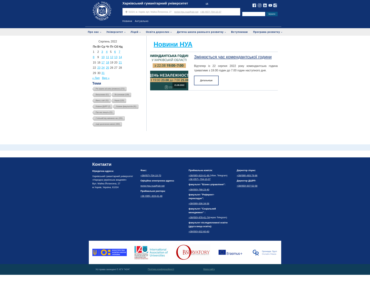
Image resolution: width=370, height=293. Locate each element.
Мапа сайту (209, 269)
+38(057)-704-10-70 (151, 175)
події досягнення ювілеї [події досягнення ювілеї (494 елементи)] (108, 124)
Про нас (93, 32)
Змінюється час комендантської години (233, 56)
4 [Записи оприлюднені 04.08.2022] (107, 51)
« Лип (96, 78)
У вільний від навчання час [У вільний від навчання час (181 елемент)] (109, 118)
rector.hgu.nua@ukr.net (186, 12)
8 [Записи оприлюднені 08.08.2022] (94, 57)
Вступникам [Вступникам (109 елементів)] (122, 95)
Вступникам (239, 32)
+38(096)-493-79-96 (247, 175)
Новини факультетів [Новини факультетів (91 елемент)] (126, 106)
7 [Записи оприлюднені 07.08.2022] (119, 51)
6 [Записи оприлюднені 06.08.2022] (115, 51)
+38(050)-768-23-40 (199, 189)
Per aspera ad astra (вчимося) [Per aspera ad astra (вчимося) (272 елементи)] (110, 89)
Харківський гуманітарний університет (155, 3)
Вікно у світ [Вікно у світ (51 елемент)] (102, 101)
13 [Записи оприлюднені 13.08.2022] (116, 57)
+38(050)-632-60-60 (199, 231)
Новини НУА (173, 44)
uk (207, 3)
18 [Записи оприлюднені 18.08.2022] (107, 62)
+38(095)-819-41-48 (199, 175)
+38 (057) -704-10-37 (200, 179)
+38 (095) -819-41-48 (151, 196)
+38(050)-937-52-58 (247, 186)
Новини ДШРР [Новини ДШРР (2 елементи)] (103, 106)
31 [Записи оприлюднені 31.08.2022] (103, 73)
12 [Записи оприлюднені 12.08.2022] (111, 57)
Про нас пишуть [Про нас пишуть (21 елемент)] (104, 112)
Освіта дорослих (157, 32)
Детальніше (206, 80)
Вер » (105, 78)
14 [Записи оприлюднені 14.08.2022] (120, 57)
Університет (114, 32)
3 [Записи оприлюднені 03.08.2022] (102, 51)
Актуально (142, 21)
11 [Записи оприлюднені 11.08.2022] (107, 57)
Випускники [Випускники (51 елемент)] (102, 95)
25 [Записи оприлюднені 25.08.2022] (107, 67)
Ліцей (135, 32)
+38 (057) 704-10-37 (210, 12)
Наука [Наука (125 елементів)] (119, 101)
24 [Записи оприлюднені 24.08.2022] (103, 67)
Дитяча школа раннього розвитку (200, 32)
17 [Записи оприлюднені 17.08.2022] (103, 62)
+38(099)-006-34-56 (199, 203)
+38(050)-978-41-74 (199, 217)
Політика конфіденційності (161, 269)
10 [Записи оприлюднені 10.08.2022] (103, 57)
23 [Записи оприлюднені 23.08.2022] (99, 67)
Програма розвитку (266, 32)
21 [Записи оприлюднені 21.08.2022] (120, 62)
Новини (127, 21)
